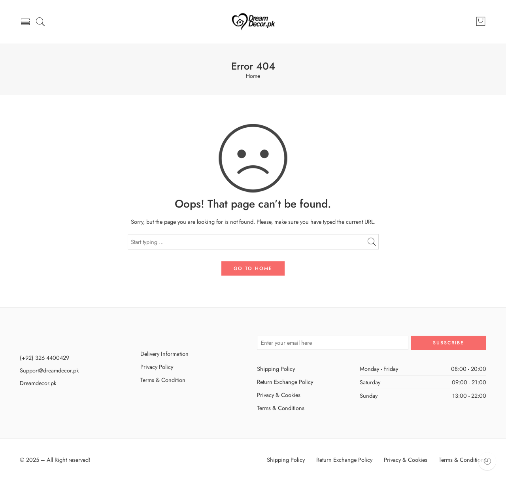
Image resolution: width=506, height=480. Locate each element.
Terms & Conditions (280, 408)
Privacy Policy (156, 367)
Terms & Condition (162, 380)
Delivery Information (164, 354)
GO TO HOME (253, 268)
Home (253, 76)
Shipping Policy (276, 369)
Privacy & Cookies (278, 395)
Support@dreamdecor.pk (49, 370)
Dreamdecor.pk (38, 383)
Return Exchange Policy (285, 382)
